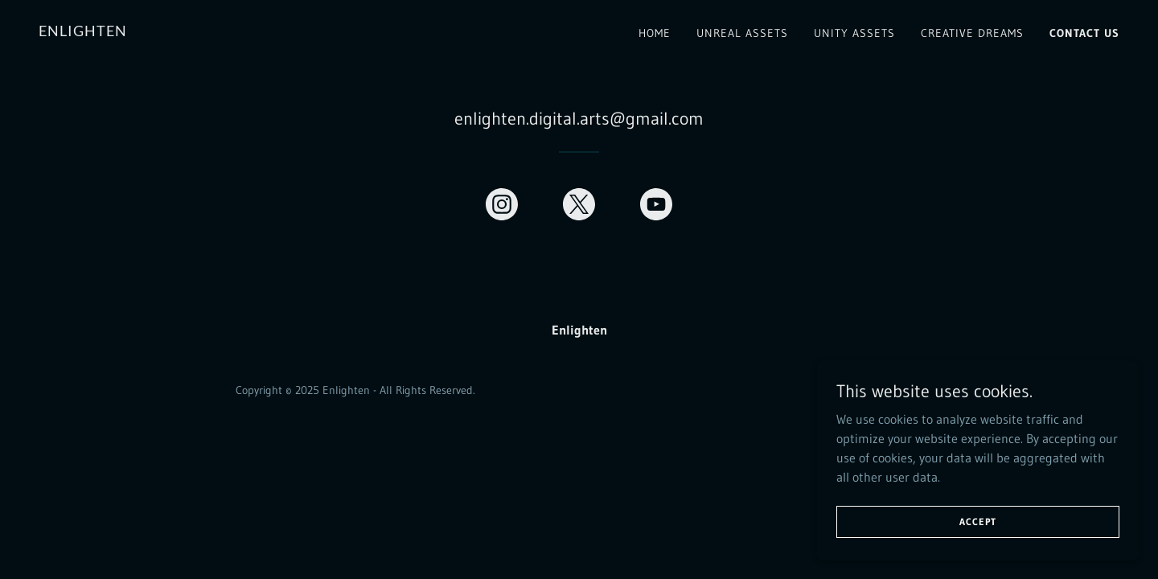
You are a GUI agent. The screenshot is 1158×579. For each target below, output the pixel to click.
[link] (83, 31)
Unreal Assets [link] (742, 33)
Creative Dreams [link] (972, 33)
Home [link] (655, 33)
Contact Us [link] (1084, 33)
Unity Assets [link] (854, 33)
